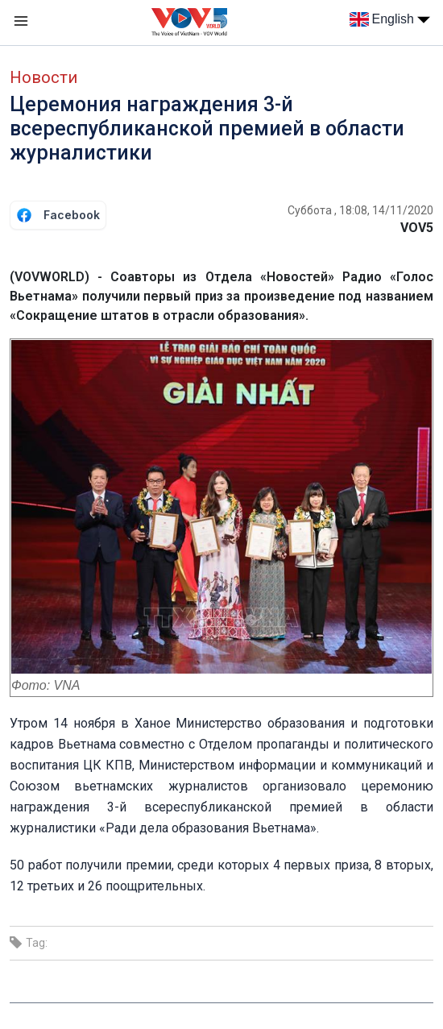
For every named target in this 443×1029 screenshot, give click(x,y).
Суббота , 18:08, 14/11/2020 (360, 210)
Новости (43, 77)
